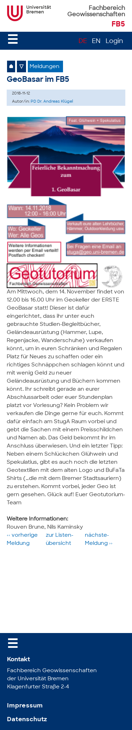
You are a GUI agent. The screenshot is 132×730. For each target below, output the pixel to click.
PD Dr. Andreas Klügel (52, 102)
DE (82, 41)
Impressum (25, 706)
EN (96, 41)
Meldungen (44, 66)
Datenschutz (27, 720)
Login (114, 41)
